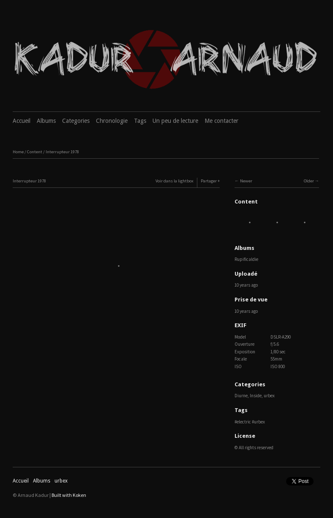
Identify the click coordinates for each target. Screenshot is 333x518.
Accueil (21, 120)
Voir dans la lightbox (175, 181)
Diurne (241, 396)
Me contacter (221, 120)
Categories (76, 120)
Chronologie (112, 120)
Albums (46, 120)
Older (309, 181)
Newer (246, 181)
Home (18, 152)
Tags (140, 120)
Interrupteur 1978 (62, 152)
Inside (256, 396)
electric (244, 422)
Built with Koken (69, 495)
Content (34, 152)
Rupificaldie (246, 259)
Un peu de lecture (175, 120)
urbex (269, 396)
